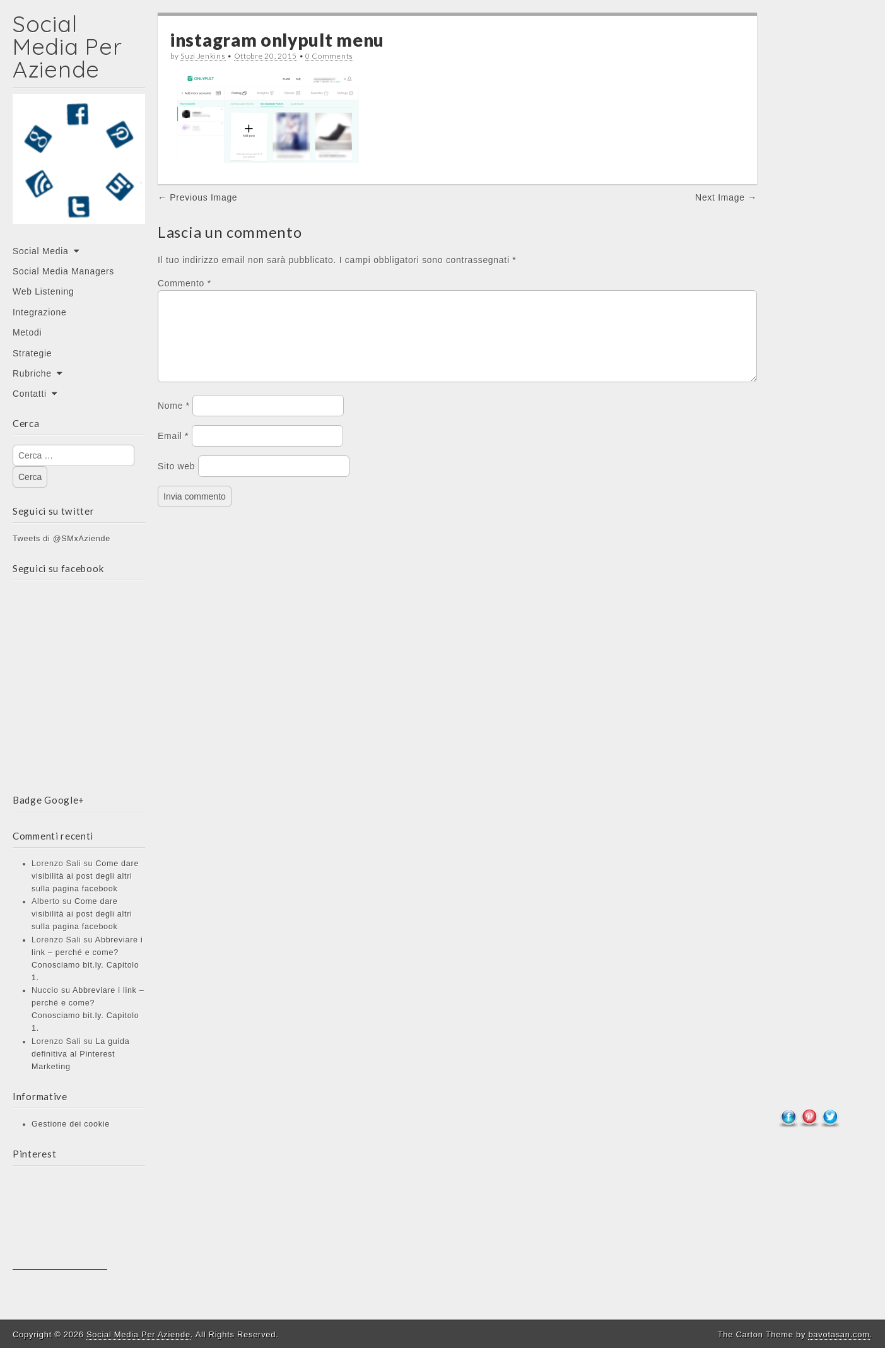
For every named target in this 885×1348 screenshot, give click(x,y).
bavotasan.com (838, 1334)
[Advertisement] (60, 1222)
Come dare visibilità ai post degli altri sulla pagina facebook (85, 876)
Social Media (41, 251)
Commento (184, 283)
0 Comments (329, 56)
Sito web (176, 481)
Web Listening (43, 291)
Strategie (32, 353)
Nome (174, 421)
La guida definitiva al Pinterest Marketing (80, 1054)
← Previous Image (197, 197)
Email (173, 451)
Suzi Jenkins (202, 56)
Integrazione (39, 312)
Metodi (27, 332)
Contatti (30, 394)
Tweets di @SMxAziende (61, 538)
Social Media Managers (63, 271)
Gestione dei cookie (71, 1124)
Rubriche (32, 373)
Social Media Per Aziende (67, 46)
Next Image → (726, 197)
